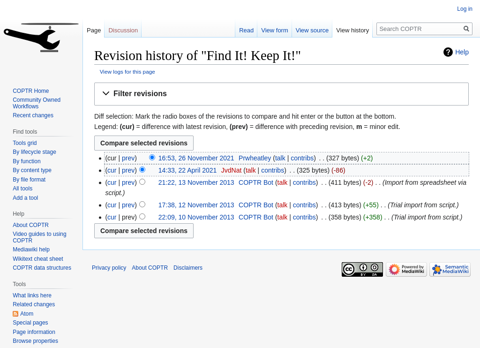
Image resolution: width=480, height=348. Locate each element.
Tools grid (25, 143)
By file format (29, 179)
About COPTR (31, 225)
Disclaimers (187, 268)
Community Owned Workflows (36, 103)
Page (94, 30)
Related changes (34, 304)
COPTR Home (31, 91)
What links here (32, 295)
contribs (302, 158)
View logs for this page (127, 71)
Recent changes (33, 115)
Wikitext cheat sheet (38, 259)
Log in (464, 9)
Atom (26, 313)
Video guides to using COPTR (40, 237)
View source (312, 30)
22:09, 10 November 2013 (196, 217)
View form (274, 30)
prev (128, 158)
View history (352, 30)
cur (111, 170)
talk (280, 158)
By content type (32, 170)
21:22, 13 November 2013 (196, 182)
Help (462, 52)
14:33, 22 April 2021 (187, 170)
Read (246, 30)
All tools (22, 188)
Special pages (30, 322)
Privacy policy (109, 268)
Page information (34, 332)
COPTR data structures (42, 268)
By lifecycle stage (34, 152)
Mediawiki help (31, 249)
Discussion (123, 30)
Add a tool (25, 198)
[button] (281, 94)
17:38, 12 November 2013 (196, 205)
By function (26, 161)
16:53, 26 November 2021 (196, 158)
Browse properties (35, 341)
